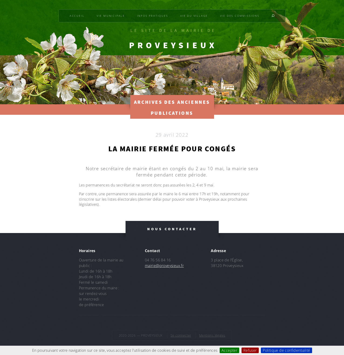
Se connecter (180, 335)
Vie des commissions (239, 15)
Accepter (229, 350)
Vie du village (194, 15)
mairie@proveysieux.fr (164, 265)
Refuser (250, 350)
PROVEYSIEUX (173, 45)
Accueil (77, 15)
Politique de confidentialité (286, 350)
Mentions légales (212, 335)
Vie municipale (111, 15)
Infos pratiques (152, 15)
